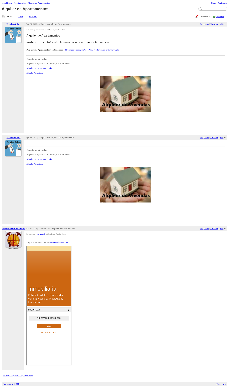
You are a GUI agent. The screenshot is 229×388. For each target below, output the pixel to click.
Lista (20, 16)
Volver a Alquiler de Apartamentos (18, 376)
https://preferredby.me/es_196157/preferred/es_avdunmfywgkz (92, 50)
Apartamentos (20, 3)
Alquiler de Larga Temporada (39, 68)
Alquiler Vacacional (34, 73)
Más (221, 24)
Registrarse (222, 3)
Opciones (220, 16)
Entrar (214, 3)
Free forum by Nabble (11, 384)
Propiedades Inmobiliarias (14, 228)
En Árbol (33, 16)
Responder (204, 24)
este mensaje (41, 234)
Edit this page (221, 384)
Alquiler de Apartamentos (39, 3)
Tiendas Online (14, 24)
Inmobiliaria (7, 3)
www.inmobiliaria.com (58, 242)
